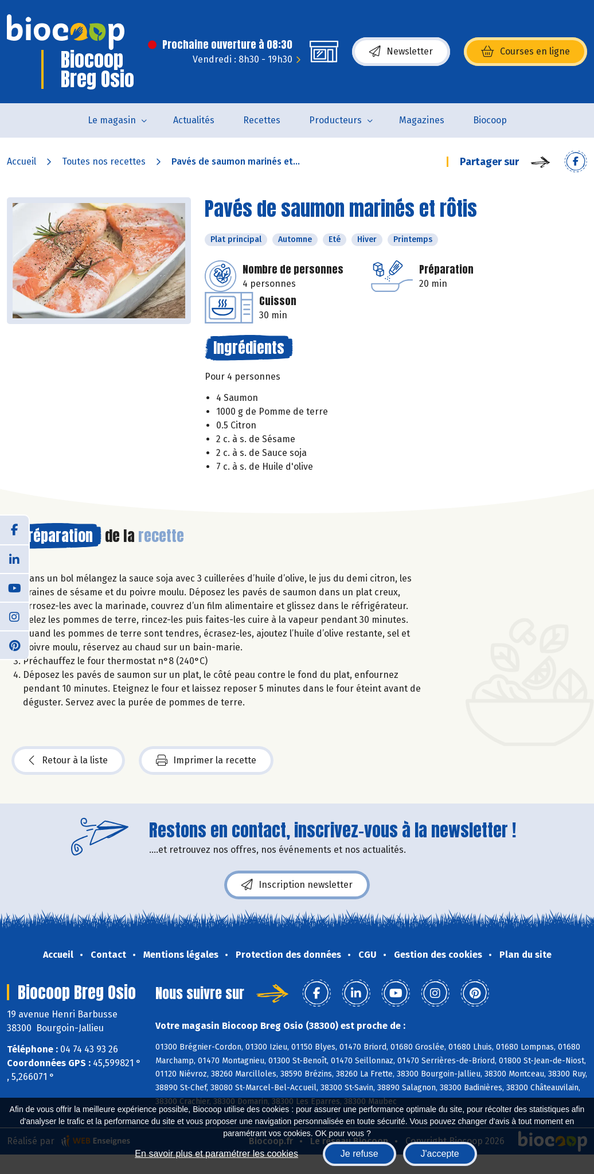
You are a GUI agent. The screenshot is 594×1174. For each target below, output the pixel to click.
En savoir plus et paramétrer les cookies (216, 1154)
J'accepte (440, 1154)
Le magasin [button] (112, 120)
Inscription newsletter (297, 885)
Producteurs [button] (335, 120)
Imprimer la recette (206, 760)
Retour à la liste (68, 760)
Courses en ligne (525, 51)
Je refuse (359, 1154)
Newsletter (401, 51)
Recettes (261, 120)
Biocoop (490, 120)
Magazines (421, 120)
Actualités (193, 120)
